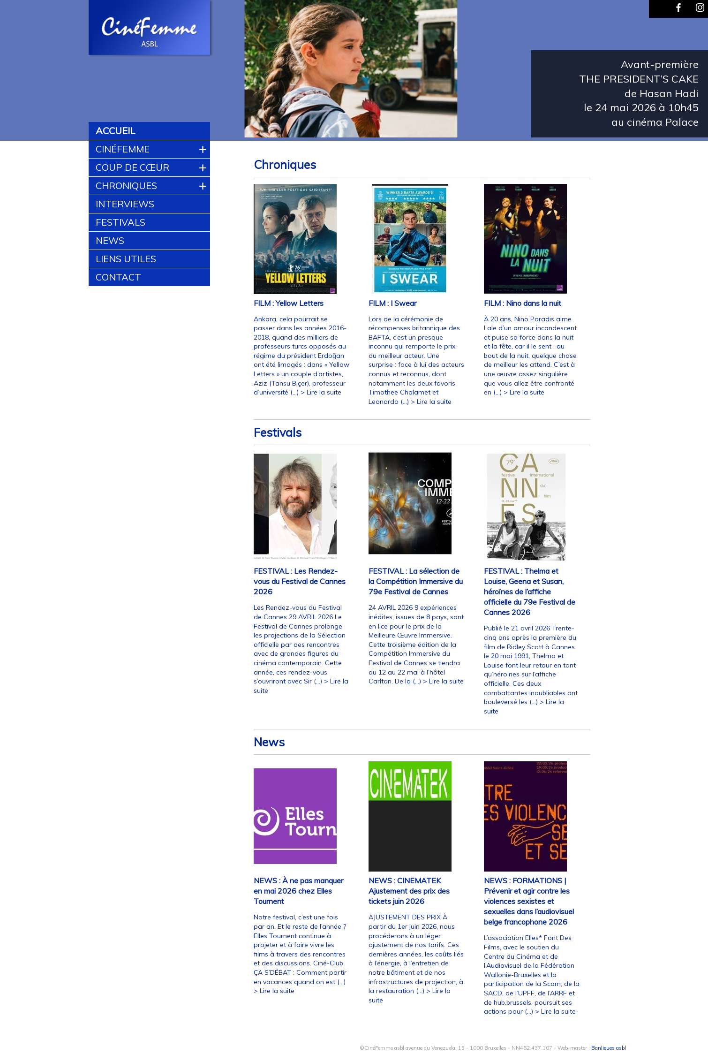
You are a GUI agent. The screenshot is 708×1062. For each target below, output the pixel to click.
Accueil (115, 131)
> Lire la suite (321, 392)
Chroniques (126, 185)
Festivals (120, 222)
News (110, 240)
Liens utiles (126, 259)
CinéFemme (123, 149)
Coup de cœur (132, 167)
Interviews (125, 204)
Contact (118, 277)
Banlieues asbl (608, 1048)
